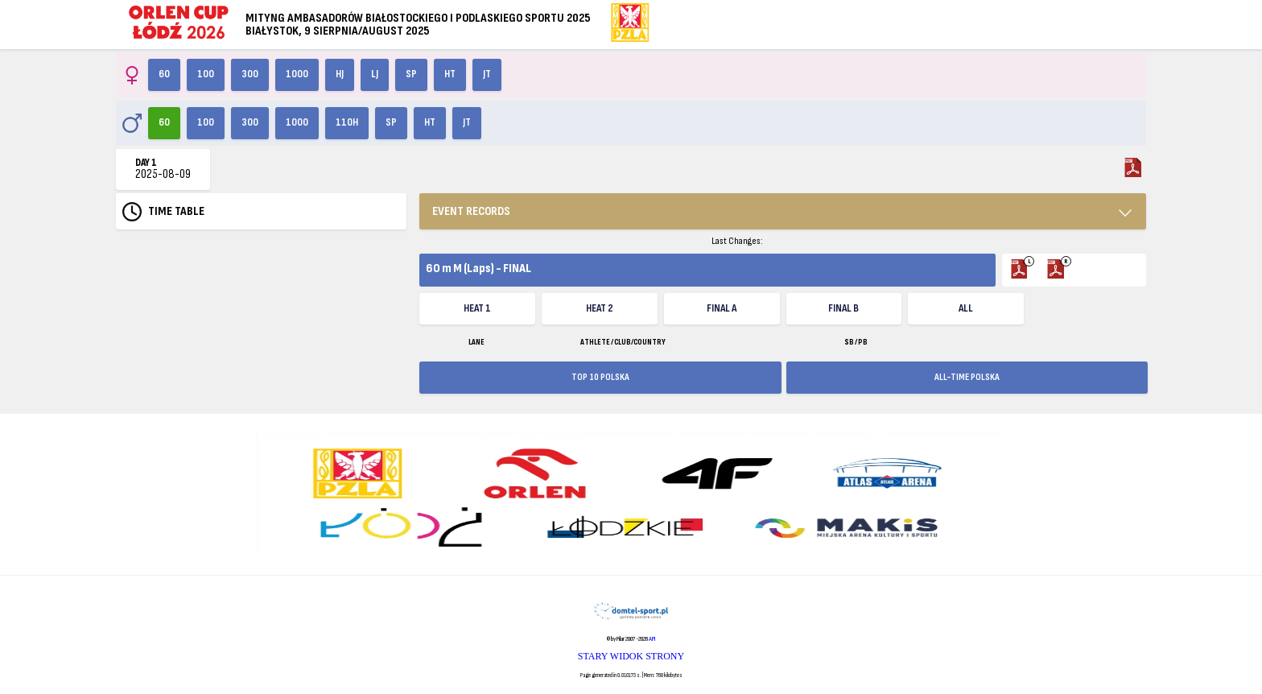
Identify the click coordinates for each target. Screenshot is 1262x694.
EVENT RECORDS (471, 211)
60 (164, 74)
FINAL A (721, 308)
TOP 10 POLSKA (600, 377)
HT (450, 74)
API (652, 638)
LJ (374, 74)
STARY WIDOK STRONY (631, 656)
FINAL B (843, 308)
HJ (340, 74)
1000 (297, 74)
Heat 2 (599, 308)
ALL (966, 308)
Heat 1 (477, 308)
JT (487, 74)
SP (411, 74)
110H (347, 122)
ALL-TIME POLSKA (967, 377)
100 (205, 74)
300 (249, 74)
